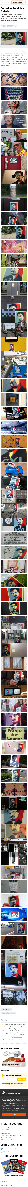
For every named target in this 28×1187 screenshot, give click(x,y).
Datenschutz (4, 1182)
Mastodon (6, 1149)
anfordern (14, 1075)
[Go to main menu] (25, 2)
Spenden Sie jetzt (6, 1109)
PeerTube (19, 1149)
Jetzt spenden (17, 2)
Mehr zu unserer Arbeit (18, 1043)
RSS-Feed (6, 1152)
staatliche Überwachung (8, 1013)
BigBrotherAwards (17, 1037)
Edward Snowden (6, 1009)
